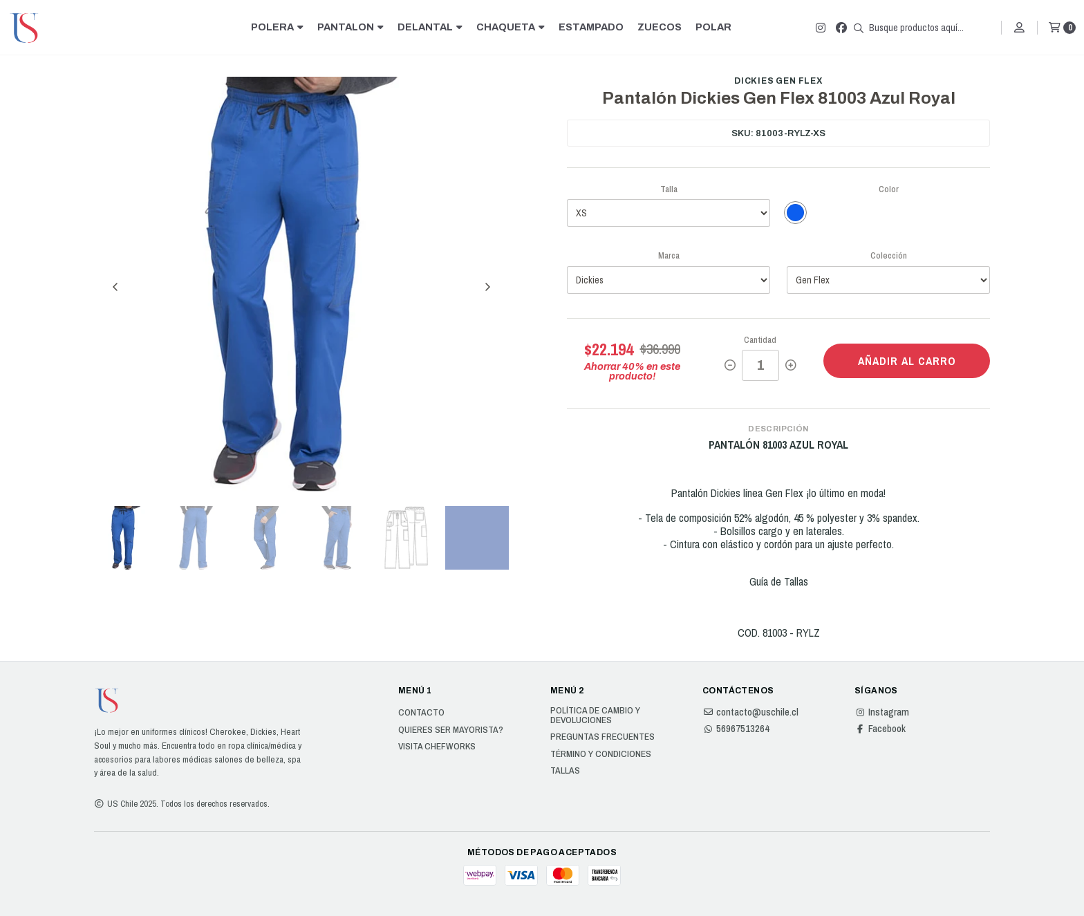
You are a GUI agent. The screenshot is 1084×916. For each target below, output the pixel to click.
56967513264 (735, 728)
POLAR (713, 26)
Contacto (421, 713)
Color (889, 189)
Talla (669, 189)
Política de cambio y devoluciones (595, 715)
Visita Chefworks (437, 746)
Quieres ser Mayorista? (450, 730)
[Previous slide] (115, 287)
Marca (669, 255)
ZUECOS (659, 26)
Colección (888, 255)
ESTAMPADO (591, 26)
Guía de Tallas (778, 581)
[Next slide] (487, 287)
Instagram (881, 712)
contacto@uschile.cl (750, 712)
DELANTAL (430, 26)
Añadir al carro (907, 360)
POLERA (277, 26)
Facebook (880, 728)
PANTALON (350, 26)
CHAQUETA (510, 26)
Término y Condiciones (600, 754)
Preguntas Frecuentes (602, 737)
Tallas (565, 771)
